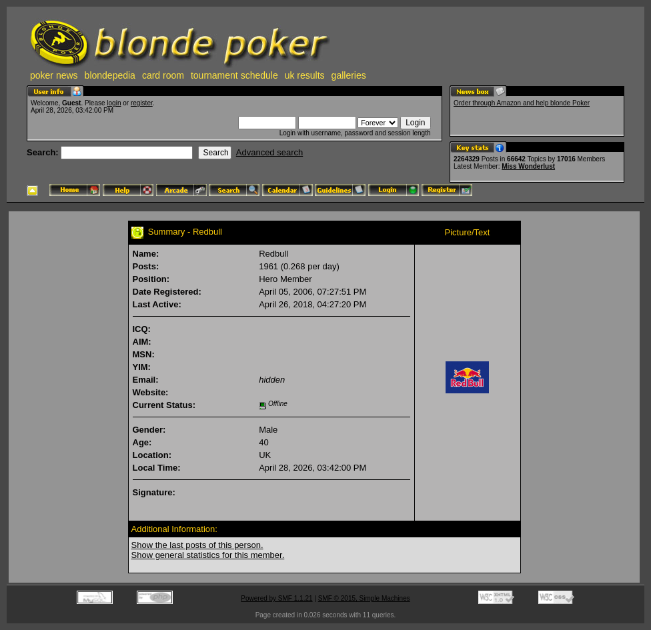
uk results (305, 75)
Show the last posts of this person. (197, 545)
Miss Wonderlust (528, 166)
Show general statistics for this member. (208, 555)
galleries (349, 75)
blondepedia (110, 75)
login (114, 103)
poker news (54, 75)
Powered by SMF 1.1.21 (276, 598)
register (142, 103)
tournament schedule (234, 75)
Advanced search (269, 152)
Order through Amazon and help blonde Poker (522, 103)
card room (163, 75)
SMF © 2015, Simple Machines (364, 598)
